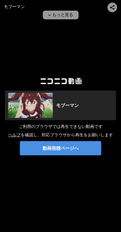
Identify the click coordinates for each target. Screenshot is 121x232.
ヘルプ (14, 134)
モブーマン (14, 6)
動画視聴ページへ (61, 148)
